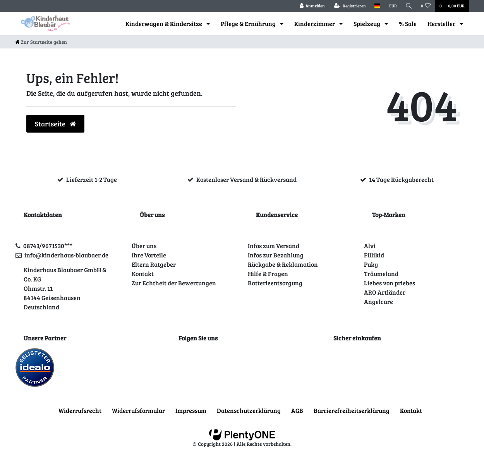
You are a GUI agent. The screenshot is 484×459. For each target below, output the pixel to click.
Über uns (144, 246)
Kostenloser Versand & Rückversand (246, 179)
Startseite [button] (55, 123)
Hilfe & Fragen (268, 273)
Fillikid (374, 255)
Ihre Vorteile (149, 255)
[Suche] (409, 6)
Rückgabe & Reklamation (283, 264)
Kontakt (143, 273)
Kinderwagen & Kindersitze (164, 23)
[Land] (377, 6)
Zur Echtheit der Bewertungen (174, 283)
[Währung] (392, 6)
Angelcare (378, 301)
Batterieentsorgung (275, 283)
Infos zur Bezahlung (276, 255)
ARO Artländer (384, 292)
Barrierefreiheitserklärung (352, 410)
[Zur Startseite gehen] (41, 41)
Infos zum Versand (273, 246)
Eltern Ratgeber (154, 264)
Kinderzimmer (315, 23)
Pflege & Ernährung (249, 23)
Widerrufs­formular (138, 410)
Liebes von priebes (389, 283)
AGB (297, 410)
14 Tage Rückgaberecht (401, 179)
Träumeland (381, 273)
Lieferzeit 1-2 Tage (91, 179)
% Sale (408, 23)
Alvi (370, 246)
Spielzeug (367, 23)
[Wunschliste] (426, 6)
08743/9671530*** (47, 246)
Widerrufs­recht (79, 410)
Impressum (190, 410)
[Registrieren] (350, 6)
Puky (371, 264)
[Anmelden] (312, 6)
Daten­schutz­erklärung (249, 410)
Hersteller (442, 23)
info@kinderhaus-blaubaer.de (66, 255)
